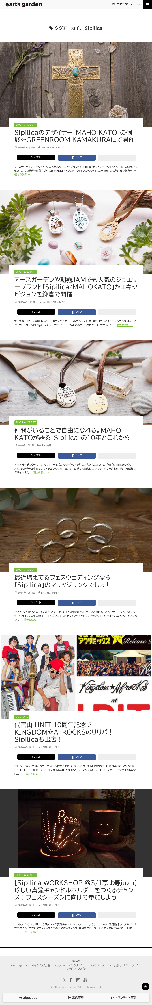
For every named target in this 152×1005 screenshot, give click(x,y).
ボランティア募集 (124, 997)
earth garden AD (52, 147)
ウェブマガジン (121, 4)
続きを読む (22, 174)
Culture (22, 717)
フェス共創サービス (118, 965)
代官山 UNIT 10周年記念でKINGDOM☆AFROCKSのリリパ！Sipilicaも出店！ (64, 732)
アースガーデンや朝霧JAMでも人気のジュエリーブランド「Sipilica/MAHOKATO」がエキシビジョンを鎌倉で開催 (75, 287)
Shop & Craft (26, 125)
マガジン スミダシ (76, 968)
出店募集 (76, 997)
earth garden (20, 965)
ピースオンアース (94, 965)
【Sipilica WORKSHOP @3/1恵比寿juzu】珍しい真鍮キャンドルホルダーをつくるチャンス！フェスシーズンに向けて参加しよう (75, 890)
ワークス (136, 965)
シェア (77, 157)
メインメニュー (147, 4)
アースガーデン (23, 4)
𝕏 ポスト (36, 157)
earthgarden (50, 592)
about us (28, 997)
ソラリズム (68, 965)
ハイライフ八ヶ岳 (41, 965)
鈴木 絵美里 (45, 445)
